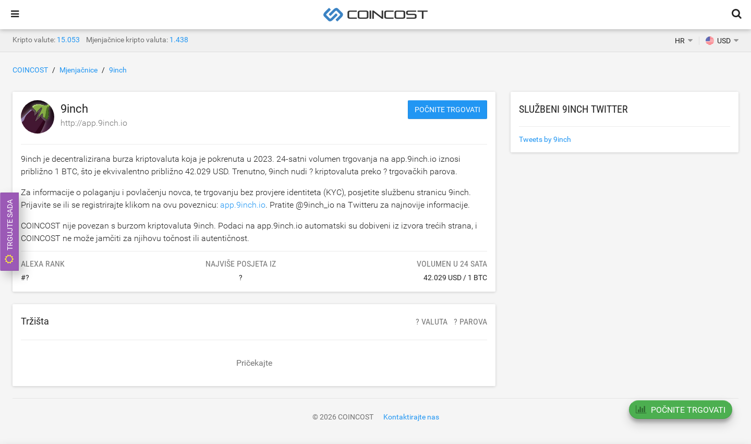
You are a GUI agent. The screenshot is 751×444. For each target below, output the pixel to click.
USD (718, 41)
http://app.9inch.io (93, 123)
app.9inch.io (242, 205)
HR (680, 41)
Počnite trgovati (447, 109)
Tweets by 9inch (545, 139)
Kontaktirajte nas (411, 417)
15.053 (68, 39)
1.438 (178, 39)
